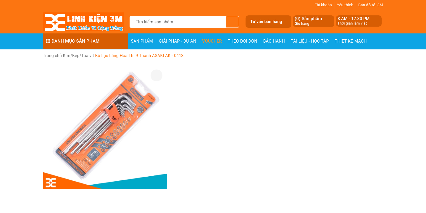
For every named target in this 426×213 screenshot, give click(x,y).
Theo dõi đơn (242, 41)
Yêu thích (345, 5)
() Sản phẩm (308, 21)
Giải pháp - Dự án (177, 41)
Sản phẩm (142, 41)
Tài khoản (323, 5)
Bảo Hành (274, 41)
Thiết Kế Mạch (351, 41)
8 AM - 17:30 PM (354, 18)
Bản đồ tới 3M (370, 5)
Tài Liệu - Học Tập (310, 41)
